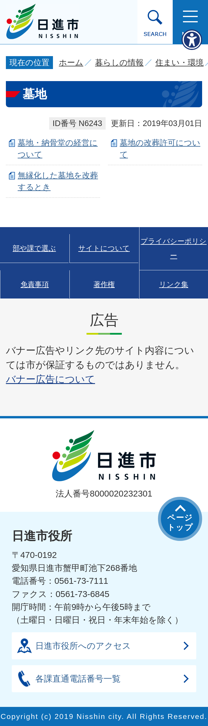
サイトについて (104, 248)
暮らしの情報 (119, 62)
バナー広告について (50, 379)
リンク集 (173, 284)
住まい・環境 (179, 62)
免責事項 (35, 284)
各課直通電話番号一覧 (78, 678)
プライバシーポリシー (174, 248)
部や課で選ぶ (34, 248)
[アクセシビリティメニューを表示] (192, 39)
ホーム (71, 62)
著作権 (104, 284)
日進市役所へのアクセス (83, 645)
